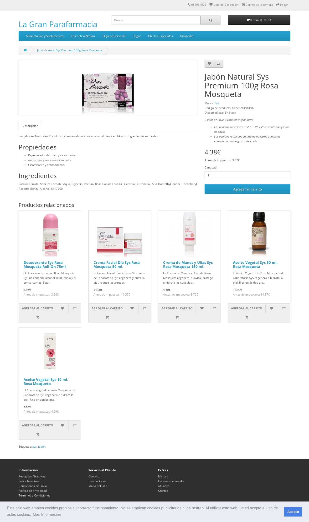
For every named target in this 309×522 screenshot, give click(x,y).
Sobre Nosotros (29, 481)
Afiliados (164, 486)
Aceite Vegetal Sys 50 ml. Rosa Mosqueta (255, 264)
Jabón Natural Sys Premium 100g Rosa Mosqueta (69, 50)
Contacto (94, 476)
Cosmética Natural (83, 36)
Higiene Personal (114, 36)
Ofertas (163, 491)
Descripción (30, 126)
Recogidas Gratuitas (32, 476)
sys (34, 447)
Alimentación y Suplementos (45, 36)
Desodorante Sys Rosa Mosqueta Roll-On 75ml (45, 264)
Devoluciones (97, 481)
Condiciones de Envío (33, 486)
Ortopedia (186, 36)
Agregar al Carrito (247, 189)
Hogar (137, 36)
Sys (217, 103)
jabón (42, 447)
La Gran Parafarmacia (58, 24)
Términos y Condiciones (34, 495)
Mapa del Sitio (97, 486)
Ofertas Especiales (160, 36)
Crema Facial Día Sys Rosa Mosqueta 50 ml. (116, 264)
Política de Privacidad (33, 491)
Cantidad (210, 167)
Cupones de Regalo (171, 481)
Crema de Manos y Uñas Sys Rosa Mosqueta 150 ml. (188, 264)
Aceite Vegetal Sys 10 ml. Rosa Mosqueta (46, 381)
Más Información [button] (47, 514)
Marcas (163, 476)
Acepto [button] (293, 512)
